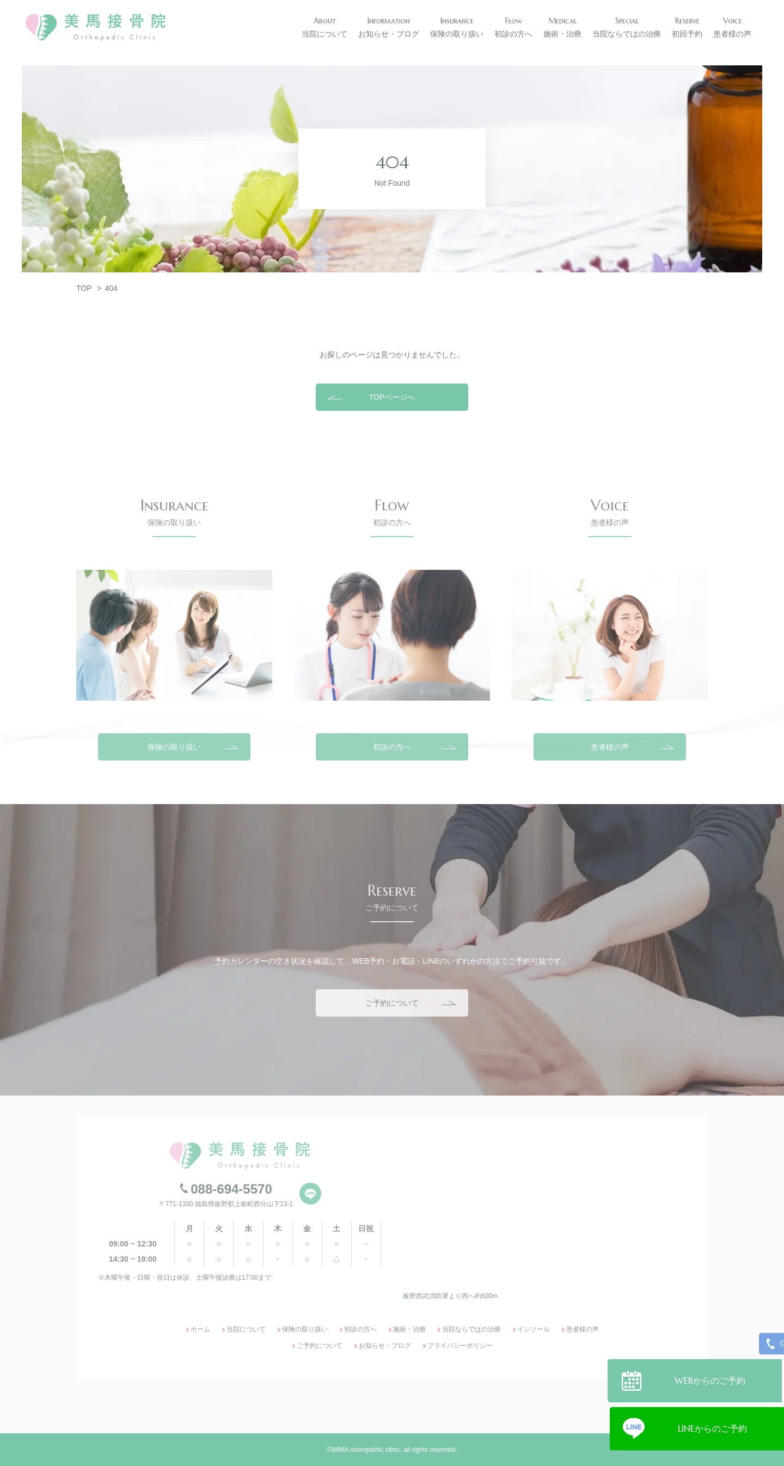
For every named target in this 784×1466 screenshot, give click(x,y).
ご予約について (392, 1003)
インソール (533, 1329)
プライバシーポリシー (460, 1345)
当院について (246, 1329)
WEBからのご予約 (712, 1378)
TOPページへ (392, 397)
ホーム (200, 1329)
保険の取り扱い (174, 747)
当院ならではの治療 (471, 1329)
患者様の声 (610, 747)
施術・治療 (409, 1329)
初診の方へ (392, 747)
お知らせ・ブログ (385, 1345)
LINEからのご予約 (712, 1426)
